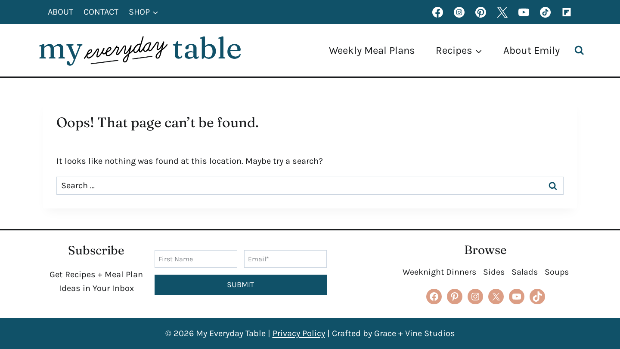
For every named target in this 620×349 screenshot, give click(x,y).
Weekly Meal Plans (372, 50)
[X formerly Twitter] (502, 12)
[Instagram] (459, 12)
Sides (493, 272)
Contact (101, 12)
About (60, 12)
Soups (557, 272)
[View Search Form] (581, 50)
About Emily (531, 50)
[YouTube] (523, 12)
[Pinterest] (480, 12)
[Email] (285, 258)
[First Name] (196, 258)
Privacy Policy (299, 333)
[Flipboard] (566, 12)
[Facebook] (437, 12)
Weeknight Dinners (438, 272)
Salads (524, 272)
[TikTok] (545, 12)
